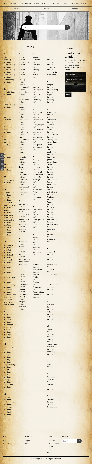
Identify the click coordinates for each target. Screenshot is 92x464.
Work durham (52, 344)
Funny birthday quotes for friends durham (22, 157)
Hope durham (24, 259)
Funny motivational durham (23, 186)
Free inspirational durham (23, 139)
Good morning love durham (23, 214)
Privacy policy (53, 443)
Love (44, 3)
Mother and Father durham (37, 192)
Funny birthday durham (21, 147)
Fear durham (23, 119)
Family (66, 3)
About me (51, 440)
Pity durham (38, 274)
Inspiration (26, 3)
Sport (59, 3)
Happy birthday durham (21, 249)
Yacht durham (52, 377)
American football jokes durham (9, 204)
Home (6, 3)
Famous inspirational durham (23, 87)
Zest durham (52, 404)
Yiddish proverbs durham (50, 386)
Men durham (38, 177)
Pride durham (38, 292)
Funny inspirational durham (23, 174)
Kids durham (38, 87)
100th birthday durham (7, 59)
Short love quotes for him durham (52, 159)
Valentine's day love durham (51, 306)
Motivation (14, 3)
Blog (49, 449)
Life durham (38, 117)
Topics (28, 440)
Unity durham (52, 284)
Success (51, 3)
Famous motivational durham (23, 99)
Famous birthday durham (21, 79)
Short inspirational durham (52, 152)
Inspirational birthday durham (23, 296)
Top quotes (7, 440)
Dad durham (9, 347)
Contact (50, 452)
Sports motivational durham (52, 191)
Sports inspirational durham (52, 184)
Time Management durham (52, 264)
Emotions (75, 3)
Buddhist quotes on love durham (9, 302)
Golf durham (23, 209)
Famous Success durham (21, 114)
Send (68, 95)
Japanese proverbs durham (36, 59)
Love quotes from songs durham (37, 147)
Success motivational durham (52, 219)
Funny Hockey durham (21, 166)
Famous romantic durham (22, 107)
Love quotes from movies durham (38, 139)
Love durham (38, 129)
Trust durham (52, 274)
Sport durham (52, 179)
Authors (28, 443)
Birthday (36, 3)
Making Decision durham (36, 162)
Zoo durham (52, 407)
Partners (50, 446)
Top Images (7, 443)
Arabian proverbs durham (8, 227)
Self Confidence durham (51, 119)
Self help (84, 3)
